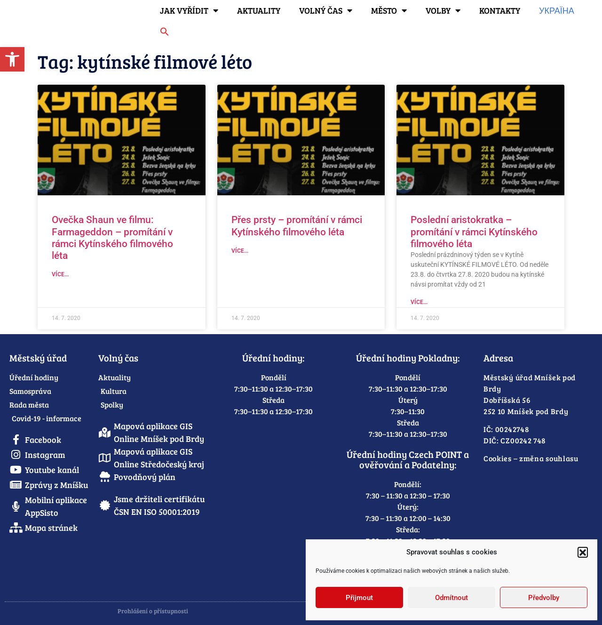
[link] (12, 59)
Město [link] (389, 10)
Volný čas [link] (325, 10)
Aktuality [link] (258, 10)
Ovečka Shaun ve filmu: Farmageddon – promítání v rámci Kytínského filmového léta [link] (112, 237)
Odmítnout (451, 597)
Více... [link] (60, 274)
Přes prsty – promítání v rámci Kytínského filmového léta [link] (296, 225)
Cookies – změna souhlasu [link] (530, 458)
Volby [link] (443, 10)
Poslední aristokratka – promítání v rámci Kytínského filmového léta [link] (474, 231)
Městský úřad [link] (38, 357)
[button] (582, 552)
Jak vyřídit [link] (189, 10)
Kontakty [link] (499, 10)
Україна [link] (556, 10)
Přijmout (359, 597)
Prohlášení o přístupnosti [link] (153, 611)
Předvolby (543, 597)
